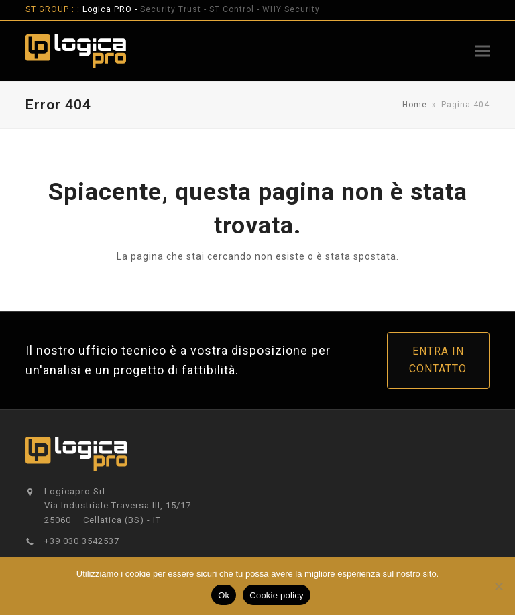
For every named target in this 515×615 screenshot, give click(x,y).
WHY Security (291, 9)
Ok (223, 595)
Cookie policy (276, 595)
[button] (482, 50)
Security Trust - (174, 9)
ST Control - (235, 9)
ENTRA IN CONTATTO (438, 360)
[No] (498, 586)
